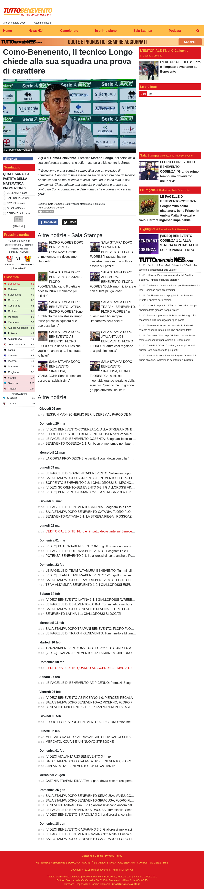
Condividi (48, 222)
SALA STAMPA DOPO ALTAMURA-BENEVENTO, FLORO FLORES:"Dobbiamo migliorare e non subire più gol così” (113, 282)
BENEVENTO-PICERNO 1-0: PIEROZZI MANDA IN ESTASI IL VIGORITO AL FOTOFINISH (110, 707)
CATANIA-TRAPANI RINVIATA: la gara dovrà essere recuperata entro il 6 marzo (101, 781)
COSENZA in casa (17, 192)
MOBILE (156, 862)
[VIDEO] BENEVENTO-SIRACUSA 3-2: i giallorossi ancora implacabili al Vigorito (102, 814)
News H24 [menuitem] (36, 30)
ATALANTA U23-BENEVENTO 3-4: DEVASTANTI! (80, 766)
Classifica (11, 277)
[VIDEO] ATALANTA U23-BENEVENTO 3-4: (76, 756)
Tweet (70, 222)
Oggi (143, 93)
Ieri (150, 93)
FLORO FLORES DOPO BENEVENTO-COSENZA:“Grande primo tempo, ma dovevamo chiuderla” (60, 252)
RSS (165, 862)
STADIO (100, 862)
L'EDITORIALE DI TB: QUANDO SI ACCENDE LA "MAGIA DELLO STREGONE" (102, 668)
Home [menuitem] (7, 30)
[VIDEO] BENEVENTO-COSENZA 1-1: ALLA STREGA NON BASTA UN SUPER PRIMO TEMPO (113, 429)
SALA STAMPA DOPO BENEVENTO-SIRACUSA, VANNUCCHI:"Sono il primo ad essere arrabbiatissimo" (59, 371)
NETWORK (42, 862)
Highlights (147, 229)
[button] (18, 219)
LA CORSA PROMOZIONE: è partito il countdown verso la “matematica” (96, 458)
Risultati (18, 226)
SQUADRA (73, 862)
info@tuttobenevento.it (126, 884)
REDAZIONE (58, 862)
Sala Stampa (55, 203)
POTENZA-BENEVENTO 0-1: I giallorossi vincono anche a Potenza (93, 555)
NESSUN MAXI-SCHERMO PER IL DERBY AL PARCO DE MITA (91, 414)
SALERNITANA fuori (18, 198)
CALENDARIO (126, 862)
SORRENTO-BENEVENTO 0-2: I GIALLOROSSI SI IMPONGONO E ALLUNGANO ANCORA (111, 482)
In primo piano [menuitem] (106, 30)
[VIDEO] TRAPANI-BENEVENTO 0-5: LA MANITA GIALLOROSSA (92, 653)
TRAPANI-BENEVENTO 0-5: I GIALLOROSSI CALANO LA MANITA (93, 648)
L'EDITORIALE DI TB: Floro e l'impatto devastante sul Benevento (91, 531)
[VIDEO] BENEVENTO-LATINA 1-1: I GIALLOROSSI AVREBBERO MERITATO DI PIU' (106, 599)
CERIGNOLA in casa (18, 213)
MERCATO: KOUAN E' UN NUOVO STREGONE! (80, 741)
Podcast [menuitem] (175, 30)
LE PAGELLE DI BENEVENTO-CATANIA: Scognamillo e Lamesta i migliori (98, 507)
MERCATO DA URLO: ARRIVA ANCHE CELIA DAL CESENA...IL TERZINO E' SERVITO (107, 737)
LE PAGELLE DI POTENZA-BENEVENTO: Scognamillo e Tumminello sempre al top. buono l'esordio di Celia (121, 551)
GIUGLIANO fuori (16, 208)
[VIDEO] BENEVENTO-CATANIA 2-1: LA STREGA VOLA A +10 (90, 492)
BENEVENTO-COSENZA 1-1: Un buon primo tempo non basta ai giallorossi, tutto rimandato (110, 443)
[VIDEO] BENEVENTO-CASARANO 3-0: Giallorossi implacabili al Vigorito (97, 829)
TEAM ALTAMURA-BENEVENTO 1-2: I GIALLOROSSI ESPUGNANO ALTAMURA (103, 584)
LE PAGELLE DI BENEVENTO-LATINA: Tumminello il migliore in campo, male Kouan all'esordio (112, 604)
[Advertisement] (170, 124)
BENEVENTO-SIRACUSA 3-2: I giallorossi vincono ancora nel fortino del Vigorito (102, 805)
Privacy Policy (113, 855)
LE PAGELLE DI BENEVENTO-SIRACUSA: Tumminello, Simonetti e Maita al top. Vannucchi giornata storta (120, 810)
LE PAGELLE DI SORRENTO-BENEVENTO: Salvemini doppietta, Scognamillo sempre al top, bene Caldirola (121, 473)
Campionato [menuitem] (69, 30)
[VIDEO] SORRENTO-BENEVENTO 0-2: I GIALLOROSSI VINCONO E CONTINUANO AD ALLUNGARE (118, 487)
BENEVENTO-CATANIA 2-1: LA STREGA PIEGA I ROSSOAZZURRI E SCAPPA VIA (104, 516)
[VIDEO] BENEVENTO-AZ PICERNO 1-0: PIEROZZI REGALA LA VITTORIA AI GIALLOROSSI (112, 697)
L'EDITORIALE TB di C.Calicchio (164, 50)
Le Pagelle (148, 190)
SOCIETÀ (87, 862)
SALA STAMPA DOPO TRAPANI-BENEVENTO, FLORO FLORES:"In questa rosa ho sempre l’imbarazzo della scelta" (113, 311)
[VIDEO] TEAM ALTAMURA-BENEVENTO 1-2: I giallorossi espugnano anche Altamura (106, 575)
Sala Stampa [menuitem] (142, 30)
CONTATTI (143, 862)
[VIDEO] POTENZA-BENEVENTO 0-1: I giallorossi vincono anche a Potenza (99, 546)
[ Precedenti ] (18, 268)
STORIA (111, 862)
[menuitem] (198, 30)
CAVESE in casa (16, 203)
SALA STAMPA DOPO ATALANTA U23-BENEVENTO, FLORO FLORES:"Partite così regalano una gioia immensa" (111, 341)
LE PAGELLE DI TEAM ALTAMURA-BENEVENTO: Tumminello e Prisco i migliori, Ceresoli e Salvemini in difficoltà (125, 570)
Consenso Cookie (92, 855)
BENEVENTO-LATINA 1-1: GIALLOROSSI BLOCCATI (83, 613)
